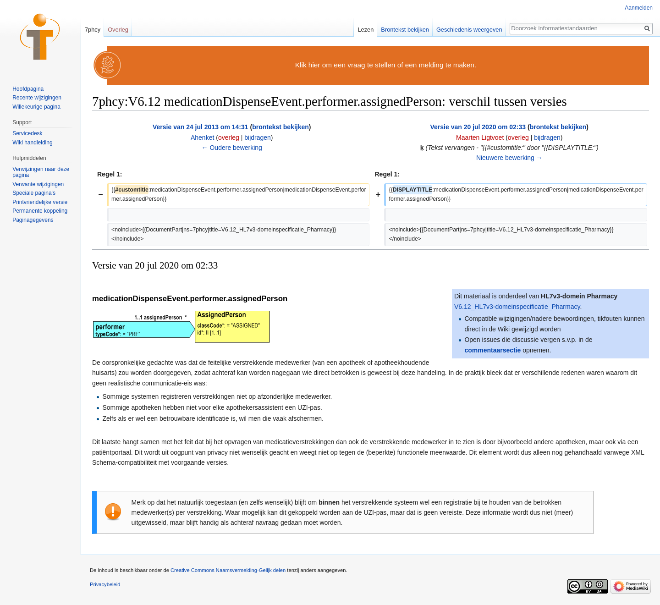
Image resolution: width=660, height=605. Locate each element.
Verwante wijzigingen (38, 184)
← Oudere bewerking (232, 147)
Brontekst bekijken (405, 29)
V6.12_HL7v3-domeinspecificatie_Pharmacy (517, 306)
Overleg (118, 29)
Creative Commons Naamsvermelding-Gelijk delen (228, 570)
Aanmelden (639, 8)
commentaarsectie (492, 350)
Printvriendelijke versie (39, 202)
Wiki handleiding (32, 142)
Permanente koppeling (39, 211)
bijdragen (257, 137)
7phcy (92, 29)
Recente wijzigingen (36, 97)
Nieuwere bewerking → (509, 157)
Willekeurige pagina (36, 107)
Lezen (366, 29)
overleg (228, 137)
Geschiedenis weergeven (469, 29)
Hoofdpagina (28, 89)
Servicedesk (27, 133)
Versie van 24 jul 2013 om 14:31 (200, 127)
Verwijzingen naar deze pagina (40, 172)
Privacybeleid (105, 584)
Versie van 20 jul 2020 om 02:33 (478, 127)
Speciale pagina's (33, 193)
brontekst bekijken (280, 127)
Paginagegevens (32, 220)
